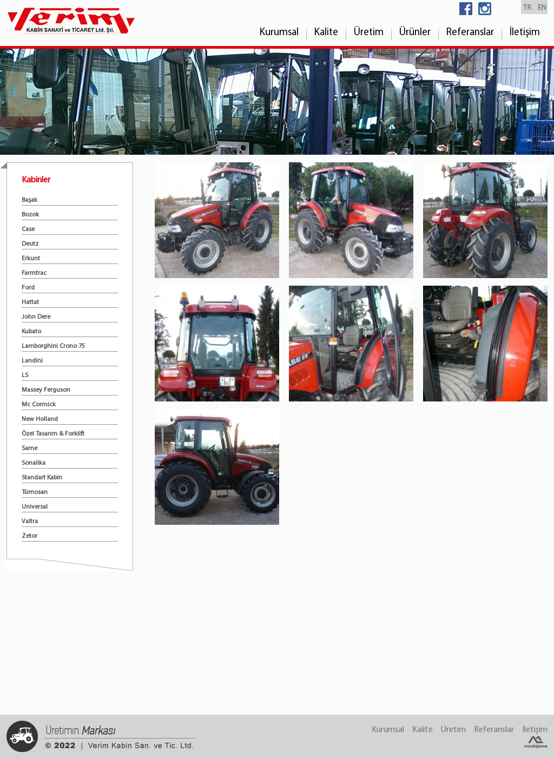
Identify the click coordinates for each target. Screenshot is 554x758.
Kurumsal (279, 33)
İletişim (525, 33)
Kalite (326, 33)
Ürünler (415, 33)
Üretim (369, 33)
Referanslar (470, 33)
